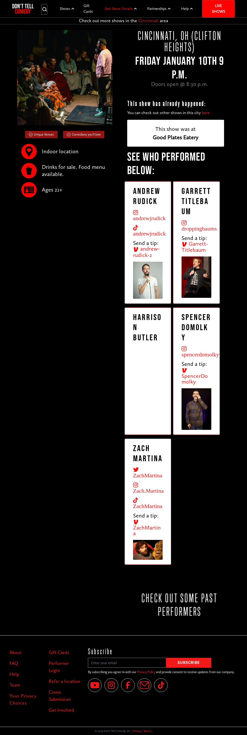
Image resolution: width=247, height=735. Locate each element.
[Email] (144, 685)
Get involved (61, 710)
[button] (67, 8)
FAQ (13, 663)
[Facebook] (128, 685)
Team (14, 685)
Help (185, 8)
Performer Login (59, 666)
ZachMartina (147, 528)
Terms (147, 731)
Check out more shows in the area (123, 20)
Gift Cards (88, 9)
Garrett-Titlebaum (195, 246)
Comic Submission (60, 695)
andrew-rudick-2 (146, 251)
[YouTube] (95, 685)
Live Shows (218, 9)
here (206, 112)
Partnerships (156, 8)
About (15, 652)
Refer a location (64, 681)
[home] (23, 9)
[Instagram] (111, 685)
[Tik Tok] (161, 685)
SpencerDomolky (195, 376)
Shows (65, 8)
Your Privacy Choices (22, 699)
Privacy (137, 731)
